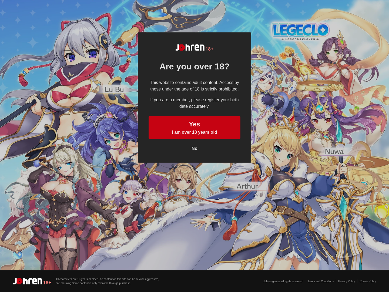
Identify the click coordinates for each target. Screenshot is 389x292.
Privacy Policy (346, 281)
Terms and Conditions (320, 281)
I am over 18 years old (194, 127)
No (194, 148)
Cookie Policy (368, 281)
